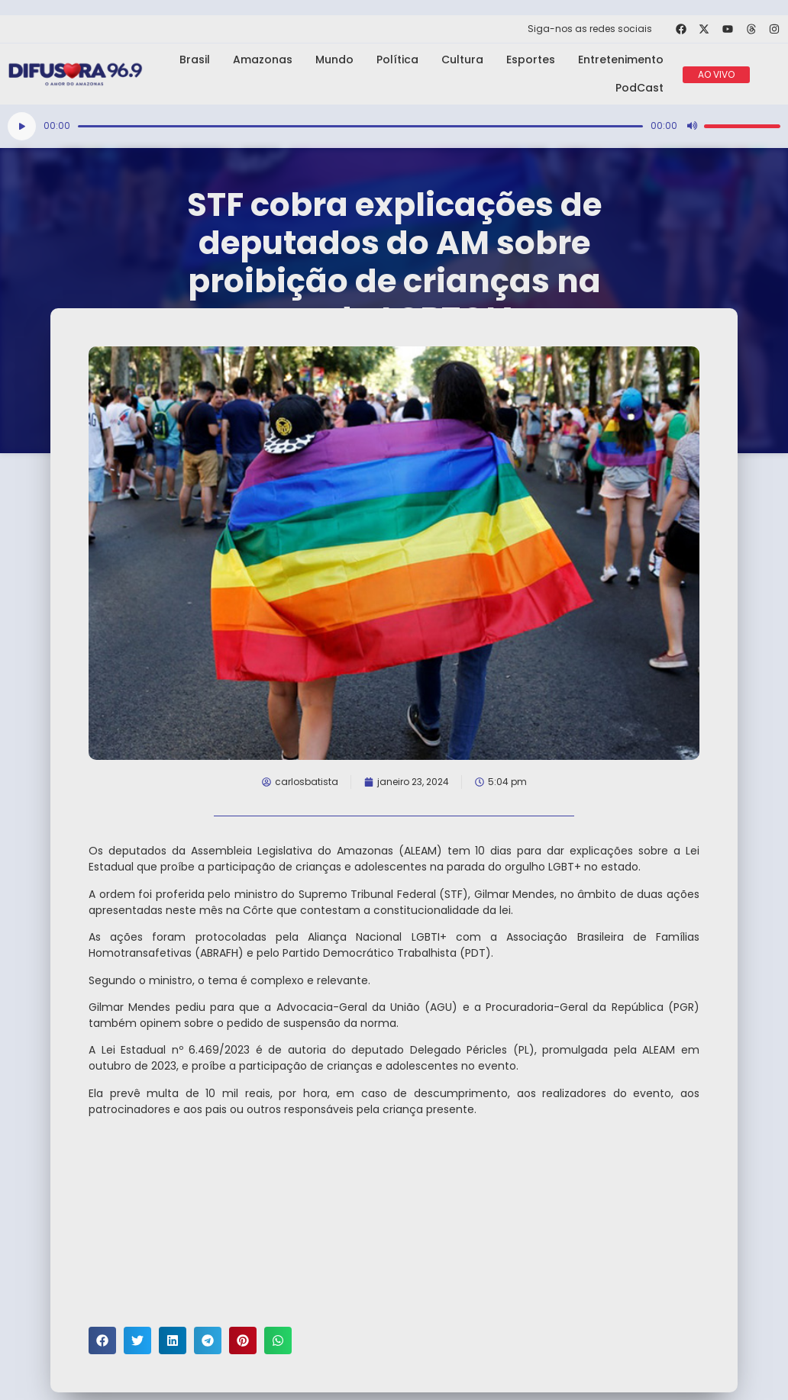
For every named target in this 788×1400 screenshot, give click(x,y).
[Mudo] (692, 126)
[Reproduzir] (22, 126)
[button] (102, 1340)
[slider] (360, 126)
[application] (394, 126)
